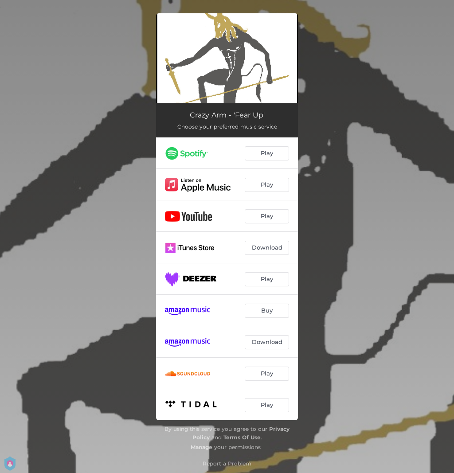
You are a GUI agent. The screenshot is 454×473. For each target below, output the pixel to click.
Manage (201, 447)
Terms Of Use (242, 437)
